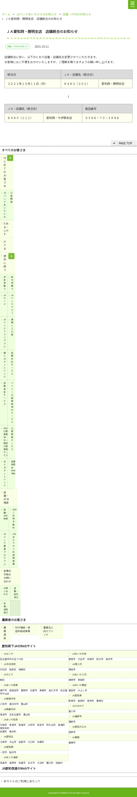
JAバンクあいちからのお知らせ (36, 14)
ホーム (6, 14)
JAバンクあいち (13, 5)
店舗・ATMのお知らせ (77, 14)
